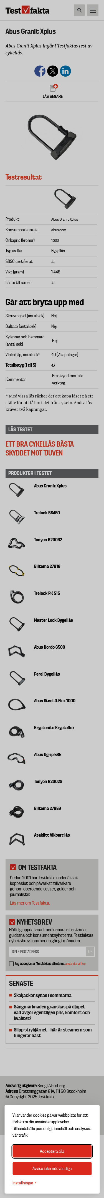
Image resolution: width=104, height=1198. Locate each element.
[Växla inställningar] (24, 1183)
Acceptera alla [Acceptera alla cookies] (52, 1151)
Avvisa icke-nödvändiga (52, 1168)
